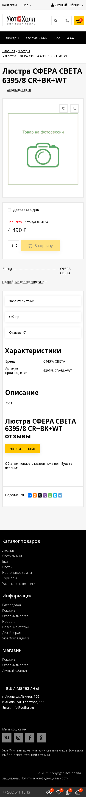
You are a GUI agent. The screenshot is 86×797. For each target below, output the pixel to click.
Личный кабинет (14, 670)
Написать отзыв (22, 448)
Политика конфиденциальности (45, 778)
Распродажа (11, 605)
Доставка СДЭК (23, 210)
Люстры (8, 550)
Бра (5, 561)
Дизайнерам (11, 632)
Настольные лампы (17, 572)
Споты (7, 567)
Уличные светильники (18, 583)
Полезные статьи (15, 627)
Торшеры (9, 578)
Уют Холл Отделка (16, 638)
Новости (9, 621)
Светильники (12, 556)
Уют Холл (9, 750)
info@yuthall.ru (23, 707)
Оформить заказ (15, 616)
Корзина (8, 610)
